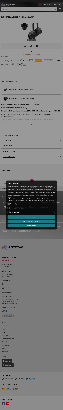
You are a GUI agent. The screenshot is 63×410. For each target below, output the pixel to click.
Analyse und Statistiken (17, 208)
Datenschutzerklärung (40, 195)
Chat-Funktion (14, 212)
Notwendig (13, 204)
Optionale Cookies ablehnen (31, 221)
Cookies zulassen (31, 225)
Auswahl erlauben (31, 217)
